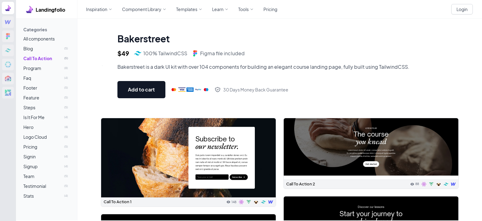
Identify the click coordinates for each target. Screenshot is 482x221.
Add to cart (141, 89)
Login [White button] (462, 9)
